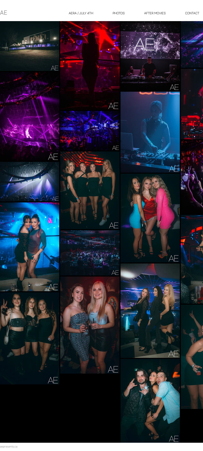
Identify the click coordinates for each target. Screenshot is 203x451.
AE (3, 13)
